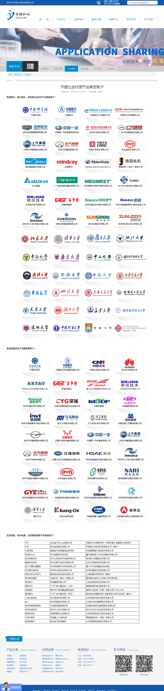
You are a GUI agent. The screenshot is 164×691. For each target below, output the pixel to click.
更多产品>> (24, 671)
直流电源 (9, 665)
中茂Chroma (47, 665)
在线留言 (111, 68)
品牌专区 (79, 19)
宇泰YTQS (59, 668)
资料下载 (58, 68)
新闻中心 (114, 19)
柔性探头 (9, 659)
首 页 (44, 19)
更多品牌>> (59, 671)
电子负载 (23, 662)
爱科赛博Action (48, 659)
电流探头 (23, 656)
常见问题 (84, 68)
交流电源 (23, 665)
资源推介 (45, 68)
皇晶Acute (59, 662)
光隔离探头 (10, 662)
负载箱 (9, 671)
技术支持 (131, 19)
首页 (10, 74)
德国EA (58, 665)
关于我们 (149, 19)
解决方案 (96, 19)
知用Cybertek (47, 656)
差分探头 (23, 659)
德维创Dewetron (62, 659)
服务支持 (18, 74)
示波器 (9, 656)
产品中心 (61, 19)
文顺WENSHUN (48, 671)
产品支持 (71, 68)
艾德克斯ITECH (48, 668)
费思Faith (59, 656)
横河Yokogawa (48, 662)
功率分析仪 (10, 668)
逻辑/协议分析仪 (26, 668)
